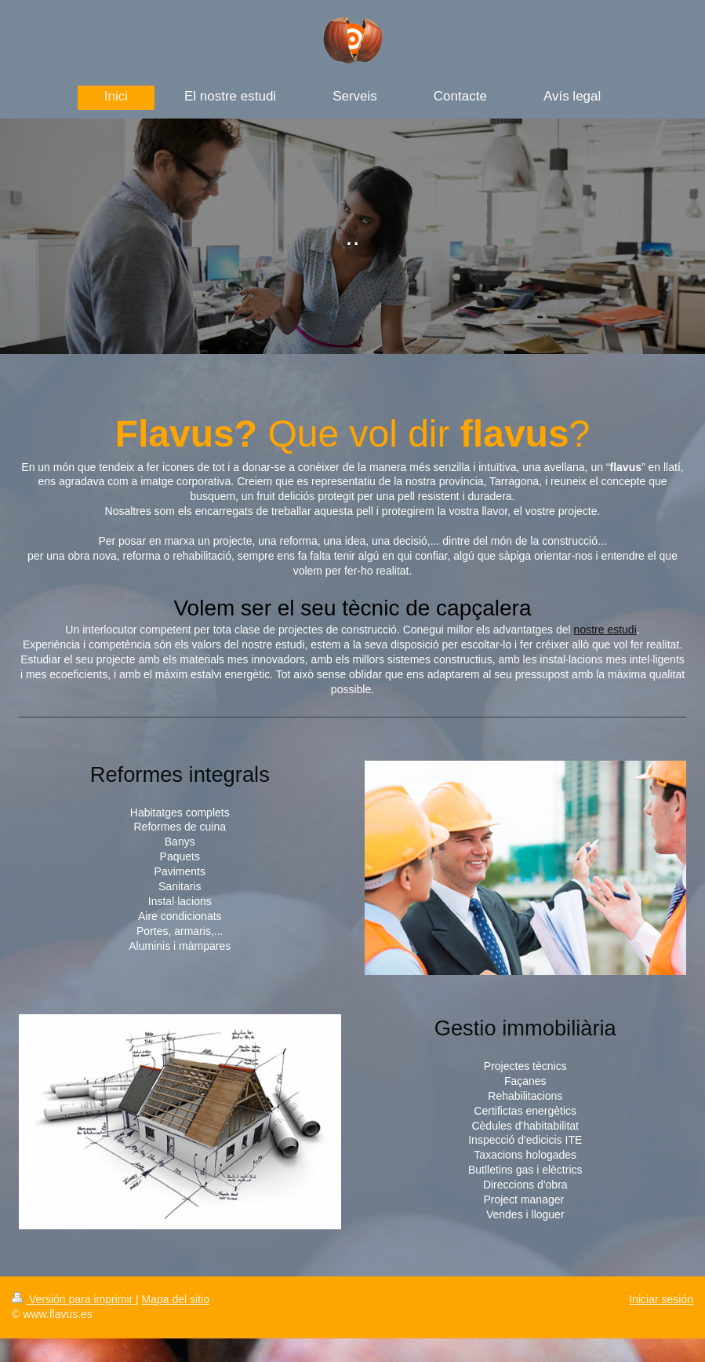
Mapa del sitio (175, 1299)
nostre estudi (605, 629)
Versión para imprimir (74, 1299)
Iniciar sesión (661, 1299)
